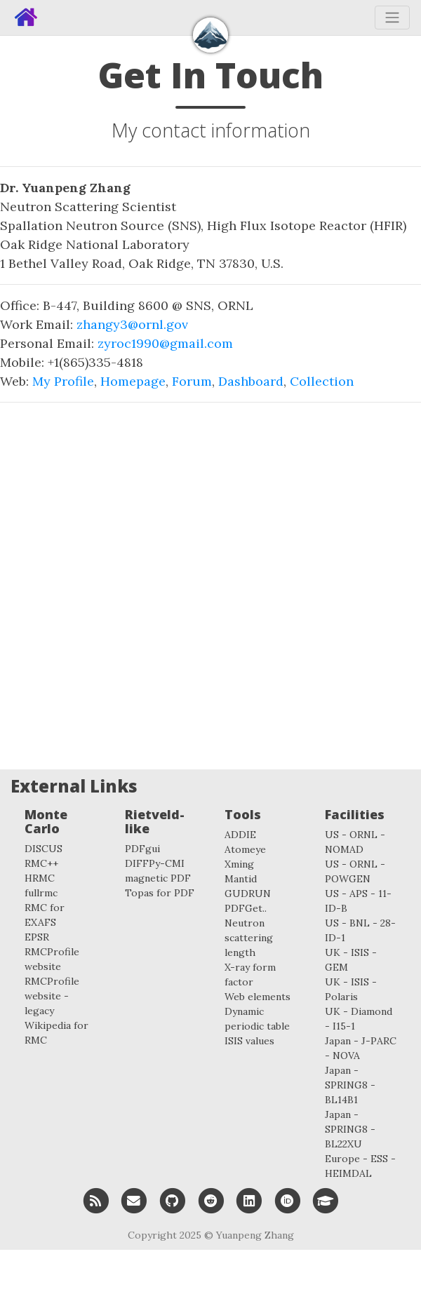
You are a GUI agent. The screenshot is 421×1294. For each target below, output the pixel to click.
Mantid (241, 878)
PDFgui (142, 848)
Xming (239, 864)
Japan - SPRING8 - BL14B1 (350, 1085)
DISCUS (43, 848)
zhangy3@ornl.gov (132, 324)
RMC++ (41, 863)
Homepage (133, 381)
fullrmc (41, 893)
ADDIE (240, 834)
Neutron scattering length (249, 938)
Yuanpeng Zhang (255, 1235)
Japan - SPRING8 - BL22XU (350, 1129)
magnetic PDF (158, 878)
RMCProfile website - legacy (52, 996)
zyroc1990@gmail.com (165, 343)
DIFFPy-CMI (155, 863)
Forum (192, 381)
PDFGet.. (246, 908)
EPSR (37, 937)
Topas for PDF (159, 893)
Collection (322, 381)
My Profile (63, 381)
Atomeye (245, 849)
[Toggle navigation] (392, 17)
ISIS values (249, 1040)
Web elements (257, 996)
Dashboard (250, 381)
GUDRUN (248, 893)
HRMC (40, 878)
